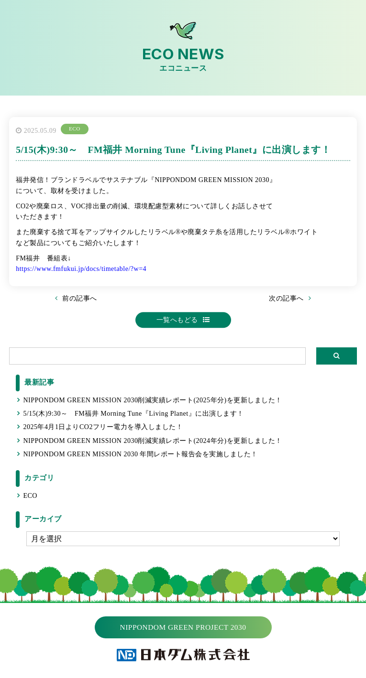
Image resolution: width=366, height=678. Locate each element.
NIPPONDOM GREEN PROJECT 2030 (183, 627)
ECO (30, 495)
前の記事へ (79, 298)
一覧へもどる (177, 319)
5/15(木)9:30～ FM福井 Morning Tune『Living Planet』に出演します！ (133, 413)
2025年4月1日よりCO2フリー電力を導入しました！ (103, 426)
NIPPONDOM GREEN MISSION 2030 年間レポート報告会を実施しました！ (140, 454)
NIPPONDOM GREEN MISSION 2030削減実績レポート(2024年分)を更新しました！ (152, 440)
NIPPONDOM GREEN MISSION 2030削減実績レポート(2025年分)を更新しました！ (152, 400)
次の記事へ (286, 298)
